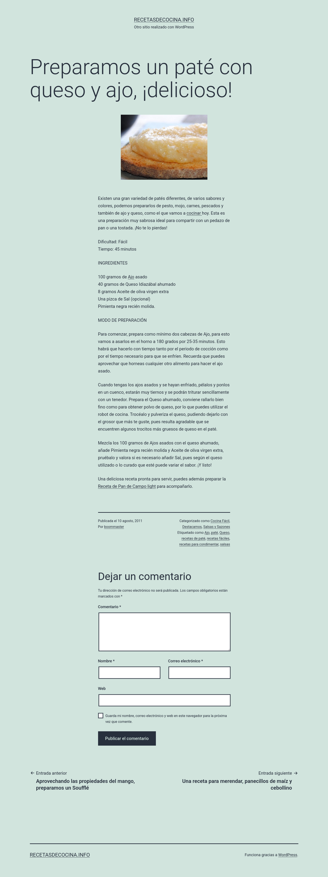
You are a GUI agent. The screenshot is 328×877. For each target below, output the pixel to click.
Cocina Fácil (220, 521)
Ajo (131, 276)
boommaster (114, 527)
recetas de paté (193, 538)
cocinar (194, 213)
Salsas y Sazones (216, 527)
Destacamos (192, 527)
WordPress (287, 855)
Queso (224, 533)
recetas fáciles (218, 538)
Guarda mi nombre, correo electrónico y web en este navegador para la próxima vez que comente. (166, 719)
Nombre (106, 661)
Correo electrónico (185, 661)
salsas (225, 544)
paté (214, 533)
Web (102, 688)
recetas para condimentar (198, 544)
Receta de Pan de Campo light (127, 486)
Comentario (109, 606)
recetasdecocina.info (164, 20)
